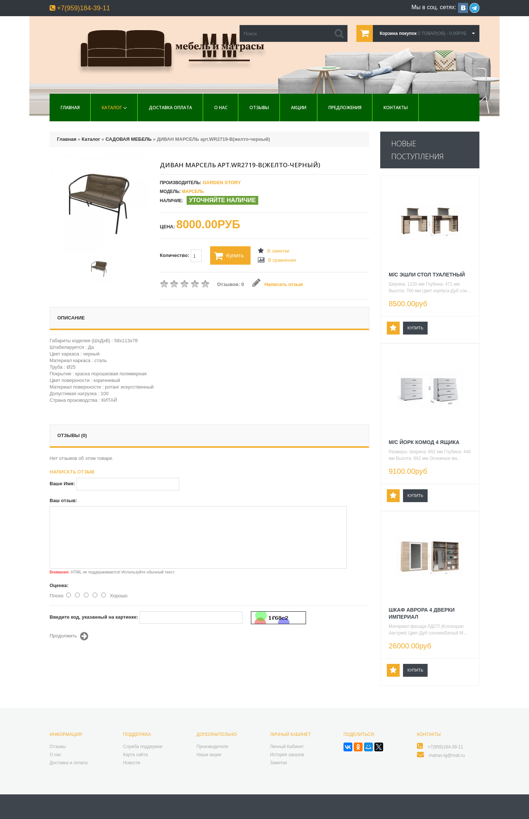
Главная (70, 107)
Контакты (396, 107)
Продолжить (69, 636)
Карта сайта (135, 754)
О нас (220, 107)
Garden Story (221, 182)
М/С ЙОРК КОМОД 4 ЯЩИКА (424, 442)
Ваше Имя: (62, 483)
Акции (298, 107)
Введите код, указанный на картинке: (94, 617)
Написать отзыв (277, 284)
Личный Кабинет (287, 746)
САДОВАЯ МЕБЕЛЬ (128, 139)
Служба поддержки (142, 746)
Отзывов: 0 (230, 284)
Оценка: (59, 585)
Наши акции (209, 754)
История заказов (287, 754)
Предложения (344, 107)
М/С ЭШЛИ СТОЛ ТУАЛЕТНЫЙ (427, 275)
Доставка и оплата (69, 762)
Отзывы (259, 107)
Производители (212, 746)
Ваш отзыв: (63, 500)
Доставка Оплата (170, 107)
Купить (229, 256)
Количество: (181, 256)
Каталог (112, 107)
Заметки (278, 762)
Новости (131, 762)
